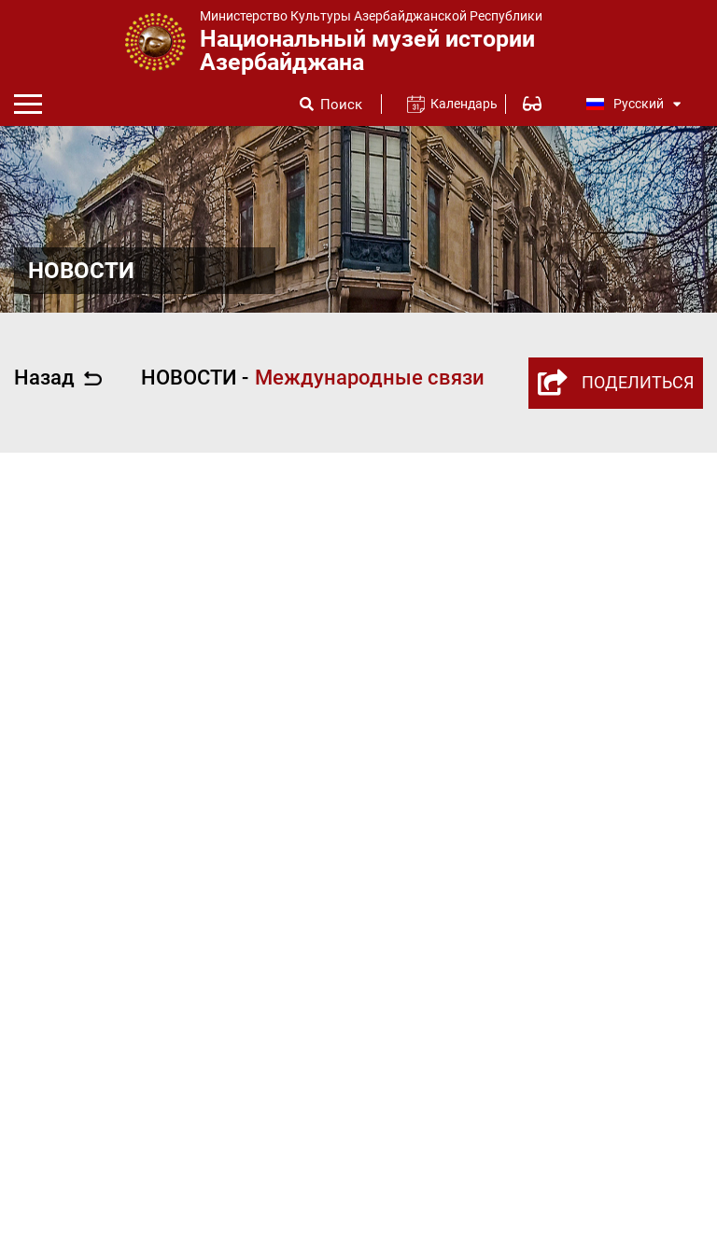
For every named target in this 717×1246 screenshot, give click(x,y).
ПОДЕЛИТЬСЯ (616, 383)
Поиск (341, 105)
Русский (634, 103)
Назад (58, 378)
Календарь (456, 103)
